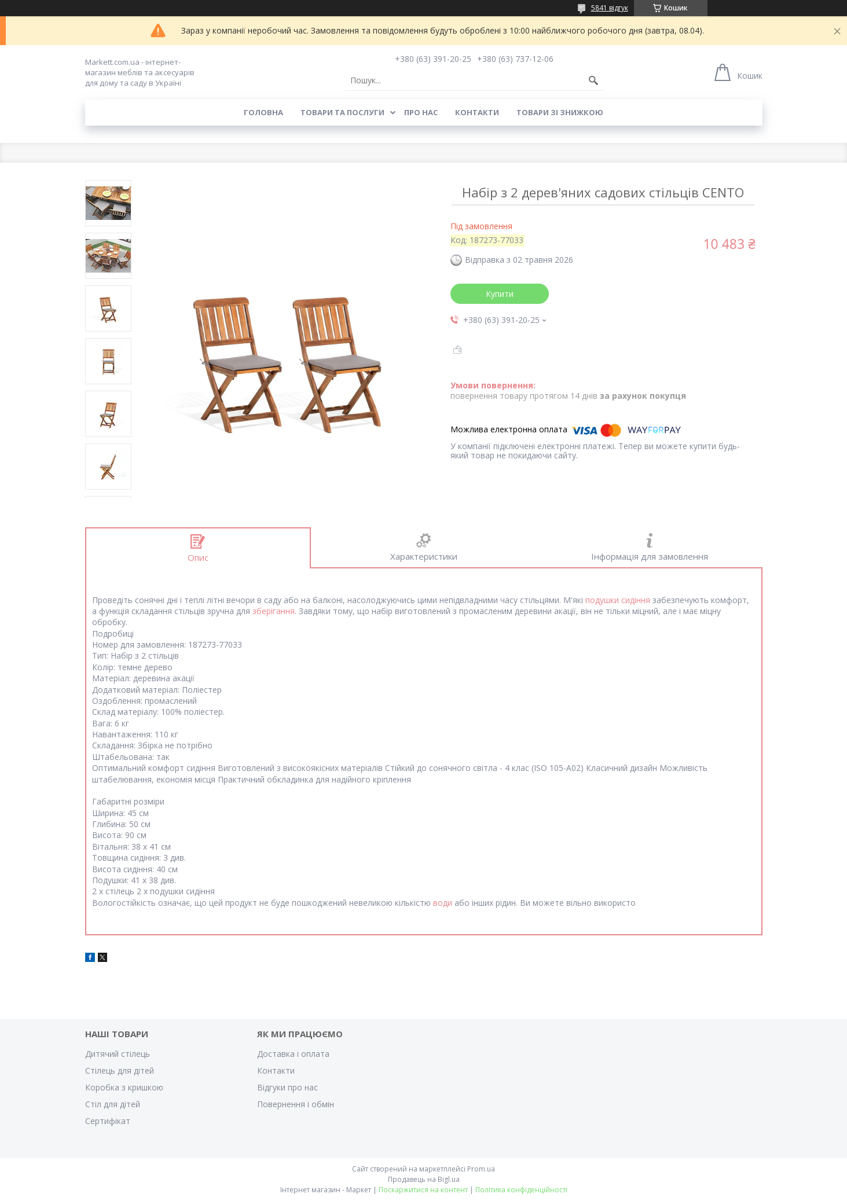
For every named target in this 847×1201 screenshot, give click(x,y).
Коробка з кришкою (124, 1087)
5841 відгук (609, 8)
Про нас (421, 112)
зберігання (273, 610)
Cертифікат (107, 1120)
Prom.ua (481, 1169)
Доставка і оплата (293, 1053)
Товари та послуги (342, 112)
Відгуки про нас (287, 1087)
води (442, 902)
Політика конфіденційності (521, 1190)
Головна (263, 112)
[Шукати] (593, 80)
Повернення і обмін (295, 1104)
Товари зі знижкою (559, 112)
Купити (500, 293)
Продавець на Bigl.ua (424, 1179)
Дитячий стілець (117, 1053)
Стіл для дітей (112, 1104)
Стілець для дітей (119, 1070)
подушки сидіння (617, 599)
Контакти (477, 112)
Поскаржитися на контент (423, 1190)
